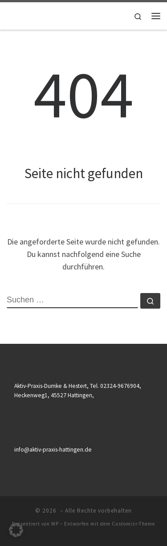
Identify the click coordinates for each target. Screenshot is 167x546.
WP (55, 524)
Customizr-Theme (133, 524)
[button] (16, 530)
